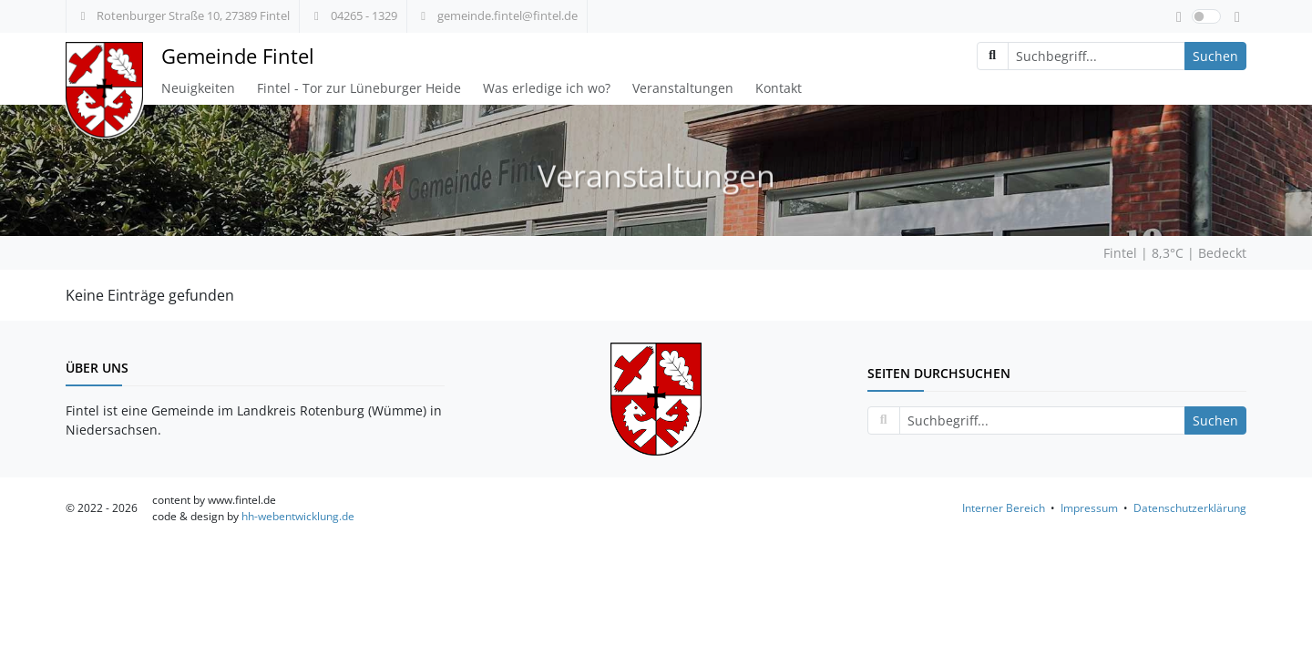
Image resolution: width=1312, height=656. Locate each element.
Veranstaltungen (682, 88)
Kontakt (778, 88)
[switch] (1206, 16)
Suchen (1215, 56)
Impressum (1089, 508)
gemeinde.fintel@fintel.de (497, 15)
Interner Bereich (1003, 508)
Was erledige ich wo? (546, 88)
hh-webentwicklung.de (297, 516)
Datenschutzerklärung (1189, 508)
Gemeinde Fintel (237, 56)
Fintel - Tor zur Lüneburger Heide (359, 88)
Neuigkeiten (198, 88)
